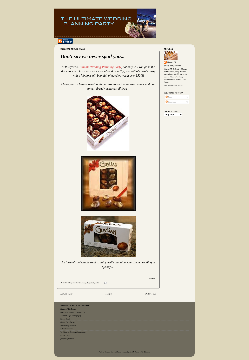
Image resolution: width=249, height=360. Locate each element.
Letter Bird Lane (66, 329)
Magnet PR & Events (68, 309)
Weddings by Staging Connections (73, 332)
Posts (169, 97)
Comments (171, 102)
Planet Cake (64, 335)
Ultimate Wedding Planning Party (99, 67)
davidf (131, 352)
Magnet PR (171, 62)
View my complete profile (173, 85)
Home (109, 293)
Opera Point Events (67, 322)
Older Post (150, 293)
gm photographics (67, 339)
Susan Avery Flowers (68, 325)
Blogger (147, 352)
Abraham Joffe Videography (70, 316)
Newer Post (66, 293)
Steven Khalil (65, 319)
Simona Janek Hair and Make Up (72, 312)
